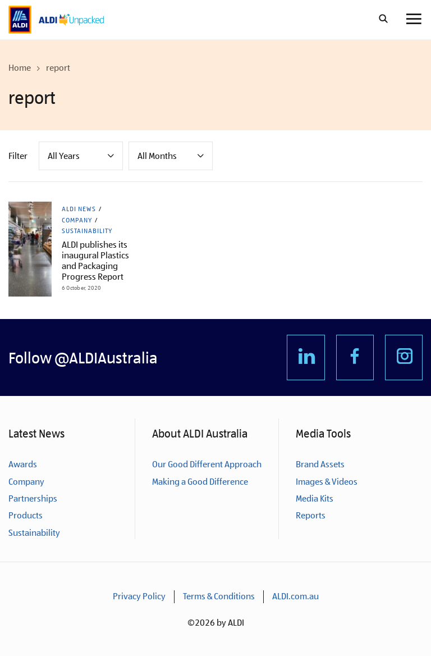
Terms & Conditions (219, 596)
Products (25, 515)
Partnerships (32, 498)
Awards (22, 464)
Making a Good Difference (200, 481)
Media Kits (314, 498)
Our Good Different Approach (207, 464)
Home (19, 67)
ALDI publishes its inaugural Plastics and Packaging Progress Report (95, 260)
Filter (17, 156)
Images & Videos (326, 481)
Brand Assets (320, 464)
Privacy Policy (139, 596)
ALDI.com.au (295, 596)
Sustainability (87, 231)
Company (77, 220)
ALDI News (79, 209)
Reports (310, 515)
